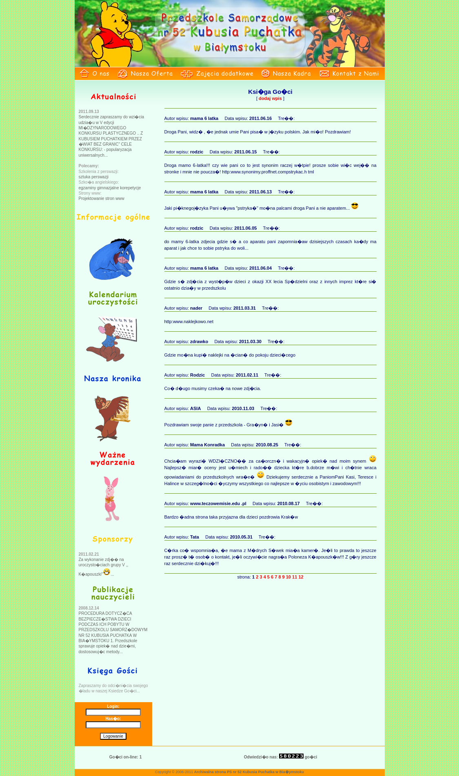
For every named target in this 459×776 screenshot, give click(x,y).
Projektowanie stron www (101, 198)
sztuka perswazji (94, 177)
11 (294, 576)
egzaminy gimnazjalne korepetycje (110, 188)
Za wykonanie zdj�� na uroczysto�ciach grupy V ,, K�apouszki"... (104, 566)
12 (300, 576)
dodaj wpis (270, 98)
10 (288, 576)
